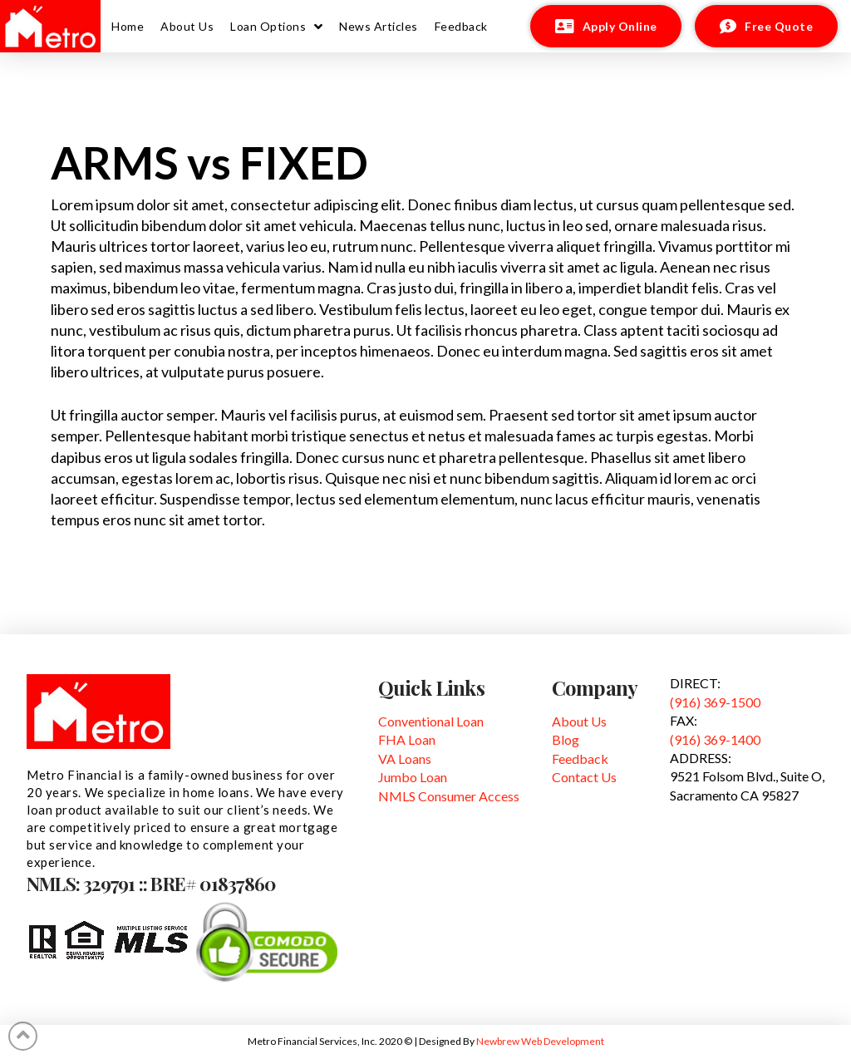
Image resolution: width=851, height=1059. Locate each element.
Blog (565, 739)
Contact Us (584, 777)
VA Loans (404, 758)
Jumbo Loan (412, 777)
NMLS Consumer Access (448, 796)
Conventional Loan (431, 721)
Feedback (580, 758)
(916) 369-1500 (715, 702)
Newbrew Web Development (540, 1041)
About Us (579, 721)
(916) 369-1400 (715, 739)
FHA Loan (406, 739)
